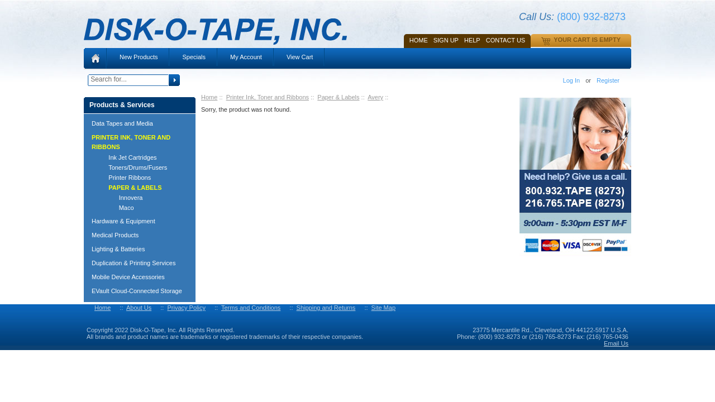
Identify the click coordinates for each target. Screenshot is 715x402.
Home (418, 40)
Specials (194, 57)
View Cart (300, 57)
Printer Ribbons (124, 177)
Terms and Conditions (250, 307)
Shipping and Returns (326, 307)
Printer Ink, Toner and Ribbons (267, 97)
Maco (116, 207)
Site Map (383, 307)
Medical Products (115, 235)
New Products (139, 57)
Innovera (120, 197)
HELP (472, 40)
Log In (571, 80)
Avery (375, 97)
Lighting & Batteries (118, 249)
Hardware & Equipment (123, 221)
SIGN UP (446, 40)
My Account (246, 57)
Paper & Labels (338, 97)
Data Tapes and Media (122, 123)
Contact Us (506, 40)
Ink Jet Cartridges (127, 157)
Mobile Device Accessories (128, 277)
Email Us (616, 343)
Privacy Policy (186, 307)
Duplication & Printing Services (133, 263)
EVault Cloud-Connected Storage (137, 291)
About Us (138, 307)
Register (608, 80)
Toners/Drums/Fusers (132, 167)
